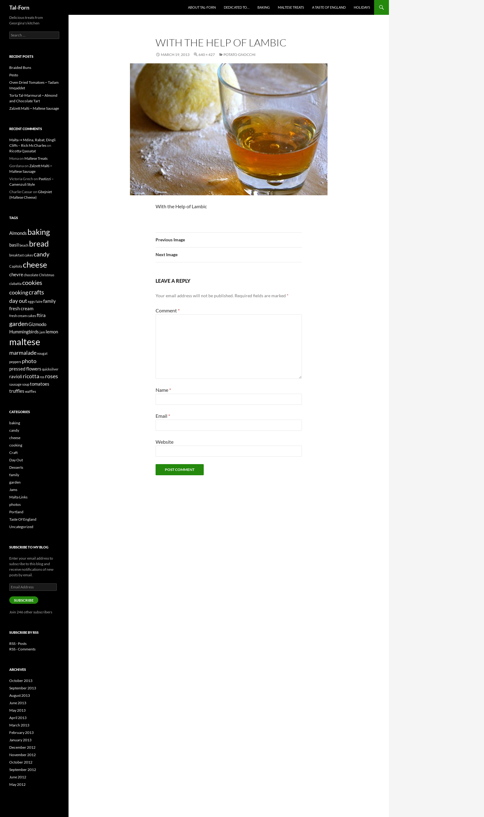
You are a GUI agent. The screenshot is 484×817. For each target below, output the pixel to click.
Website (164, 442)
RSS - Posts (18, 643)
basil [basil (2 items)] (14, 245)
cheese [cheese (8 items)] (35, 264)
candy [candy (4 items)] (41, 254)
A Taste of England (329, 7)
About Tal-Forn (202, 7)
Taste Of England (22, 519)
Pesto (13, 75)
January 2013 (20, 740)
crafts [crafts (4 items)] (36, 292)
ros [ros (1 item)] (42, 377)
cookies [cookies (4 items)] (32, 282)
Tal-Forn (19, 7)
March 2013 (19, 725)
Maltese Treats (291, 7)
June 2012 (17, 777)
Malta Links (18, 497)
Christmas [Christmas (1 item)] (46, 275)
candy (14, 430)
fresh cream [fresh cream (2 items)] (21, 308)
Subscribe (24, 600)
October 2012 (20, 762)
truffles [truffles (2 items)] (16, 391)
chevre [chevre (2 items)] (16, 274)
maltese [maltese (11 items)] (24, 341)
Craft (13, 452)
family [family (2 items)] (49, 301)
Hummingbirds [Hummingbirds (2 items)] (24, 331)
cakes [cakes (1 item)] (28, 255)
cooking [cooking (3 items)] (18, 292)
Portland (16, 512)
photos (15, 504)
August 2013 (19, 695)
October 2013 (20, 680)
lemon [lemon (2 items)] (52, 331)
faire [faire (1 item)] (39, 301)
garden (15, 482)
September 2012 (22, 769)
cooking (15, 445)
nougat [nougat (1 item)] (42, 353)
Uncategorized (21, 526)
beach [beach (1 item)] (23, 245)
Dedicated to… (236, 7)
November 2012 (22, 754)
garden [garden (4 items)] (18, 323)
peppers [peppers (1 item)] (15, 362)
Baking (263, 7)
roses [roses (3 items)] (51, 376)
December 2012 (22, 747)
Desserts (16, 467)
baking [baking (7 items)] (38, 231)
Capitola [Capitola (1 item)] (15, 266)
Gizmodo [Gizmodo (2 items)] (37, 324)
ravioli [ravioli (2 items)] (15, 376)
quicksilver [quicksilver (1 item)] (50, 369)
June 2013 (17, 703)
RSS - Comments (22, 649)
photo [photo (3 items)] (29, 361)
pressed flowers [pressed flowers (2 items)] (25, 368)
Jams (13, 489)
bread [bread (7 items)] (39, 243)
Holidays (362, 7)
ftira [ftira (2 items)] (41, 315)
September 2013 (22, 688)
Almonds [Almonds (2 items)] (18, 233)
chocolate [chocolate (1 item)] (31, 275)
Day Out (16, 460)
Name (163, 390)
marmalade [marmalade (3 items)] (22, 352)
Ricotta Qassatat (22, 151)
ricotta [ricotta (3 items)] (31, 376)
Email (163, 416)
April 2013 (18, 717)
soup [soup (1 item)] (25, 384)
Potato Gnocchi (239, 54)
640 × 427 (206, 54)
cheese (14, 437)
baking (14, 423)
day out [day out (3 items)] (18, 300)
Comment (168, 310)
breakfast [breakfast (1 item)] (16, 255)
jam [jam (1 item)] (42, 332)
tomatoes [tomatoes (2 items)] (39, 384)
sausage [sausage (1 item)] (15, 384)
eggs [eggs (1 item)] (31, 301)
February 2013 (21, 732)
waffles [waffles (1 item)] (30, 391)
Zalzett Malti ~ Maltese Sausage (34, 108)
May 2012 (17, 784)
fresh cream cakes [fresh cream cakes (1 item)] (22, 316)
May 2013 (17, 710)
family (14, 474)
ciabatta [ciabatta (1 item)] (15, 284)
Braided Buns (20, 67)
